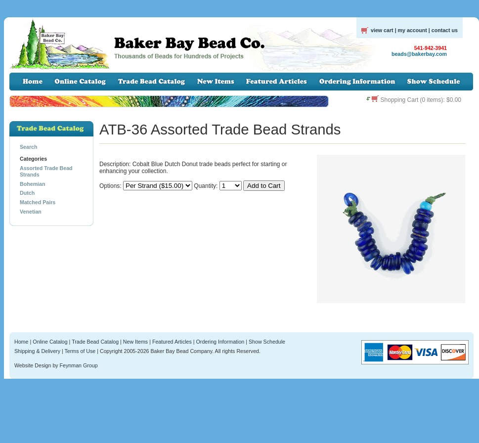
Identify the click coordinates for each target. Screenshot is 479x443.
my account (412, 30)
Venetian (31, 212)
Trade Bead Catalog (95, 342)
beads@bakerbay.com (419, 54)
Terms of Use (80, 351)
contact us (445, 30)
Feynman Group (79, 365)
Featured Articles (172, 342)
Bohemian (32, 184)
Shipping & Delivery (37, 351)
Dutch (27, 193)
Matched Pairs (37, 202)
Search (29, 147)
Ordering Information (220, 342)
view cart (382, 30)
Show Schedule (267, 342)
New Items (135, 342)
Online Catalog (50, 342)
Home (21, 342)
